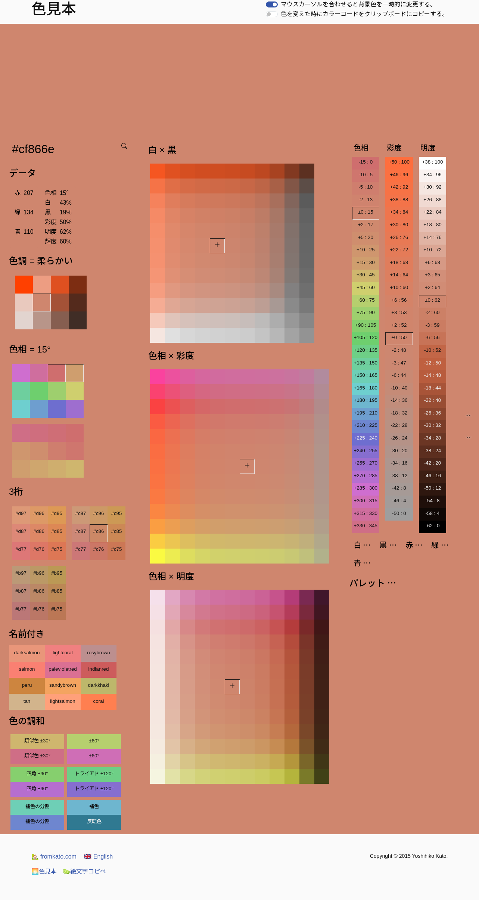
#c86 (98, 531)
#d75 (56, 549)
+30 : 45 (366, 274)
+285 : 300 (365, 488)
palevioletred (63, 669)
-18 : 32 (399, 413)
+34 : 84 (399, 212)
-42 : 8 (399, 488)
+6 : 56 (399, 300)
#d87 (21, 531)
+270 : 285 (365, 475)
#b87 (21, 591)
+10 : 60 (399, 287)
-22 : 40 (432, 400)
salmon (27, 669)
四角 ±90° (37, 773)
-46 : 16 (432, 475)
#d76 (38, 549)
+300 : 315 (365, 500)
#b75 (56, 609)
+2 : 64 (432, 287)
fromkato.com (54, 856)
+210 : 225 (365, 425)
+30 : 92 (432, 187)
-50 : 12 (432, 488)
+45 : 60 (366, 287)
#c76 (98, 549)
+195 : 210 (365, 413)
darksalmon (27, 652)
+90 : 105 (365, 325)
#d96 (38, 513)
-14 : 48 (432, 375)
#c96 (98, 513)
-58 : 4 (433, 513)
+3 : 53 (399, 312)
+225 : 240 (365, 438)
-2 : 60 (433, 312)
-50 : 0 (399, 513)
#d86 (38, 531)
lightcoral (62, 652)
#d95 (56, 513)
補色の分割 (37, 806)
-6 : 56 (433, 337)
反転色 (94, 821)
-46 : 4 (399, 500)
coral (98, 701)
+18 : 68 (399, 262)
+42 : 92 (399, 187)
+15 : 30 (366, 262)
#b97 (21, 573)
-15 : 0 (365, 162)
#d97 (21, 513)
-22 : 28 (399, 425)
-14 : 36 (399, 400)
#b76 (38, 609)
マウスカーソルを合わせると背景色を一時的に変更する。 (358, 4)
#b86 (38, 591)
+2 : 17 (365, 224)
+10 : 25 (366, 249)
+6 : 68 (432, 262)
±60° (94, 741)
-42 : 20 (432, 463)
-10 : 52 (432, 350)
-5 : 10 (365, 187)
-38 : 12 (399, 475)
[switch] (272, 4)
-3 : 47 (399, 363)
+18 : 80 (432, 224)
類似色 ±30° (37, 741)
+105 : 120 (365, 337)
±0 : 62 (432, 300)
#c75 (116, 549)
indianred (98, 669)
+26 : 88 (432, 199)
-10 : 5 (365, 174)
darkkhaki (98, 685)
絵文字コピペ (84, 871)
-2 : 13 (365, 199)
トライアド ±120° (94, 773)
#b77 (21, 609)
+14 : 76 (432, 237)
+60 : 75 (366, 300)
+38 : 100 (432, 162)
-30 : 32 (432, 425)
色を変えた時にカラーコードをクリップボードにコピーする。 (364, 14)
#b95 (56, 573)
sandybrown (62, 685)
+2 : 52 (399, 325)
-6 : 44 (399, 375)
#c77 (80, 549)
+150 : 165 (365, 375)
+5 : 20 (365, 237)
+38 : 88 (399, 199)
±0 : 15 (365, 212)
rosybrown (98, 652)
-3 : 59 (433, 325)
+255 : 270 (365, 463)
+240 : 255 (365, 450)
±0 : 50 (399, 337)
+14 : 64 (399, 274)
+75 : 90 (366, 312)
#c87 (80, 531)
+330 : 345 (365, 525)
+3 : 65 (432, 274)
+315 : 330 (365, 513)
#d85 (56, 531)
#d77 (21, 549)
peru (27, 685)
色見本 (44, 871)
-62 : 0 (433, 525)
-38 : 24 (432, 450)
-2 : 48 (399, 350)
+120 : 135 (365, 350)
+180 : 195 (365, 400)
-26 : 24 (399, 438)
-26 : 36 (432, 413)
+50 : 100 (399, 162)
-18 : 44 (432, 388)
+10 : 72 (432, 249)
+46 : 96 (399, 174)
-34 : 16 (399, 463)
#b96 (38, 573)
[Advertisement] (240, 80)
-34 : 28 (432, 438)
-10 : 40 (399, 388)
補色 (94, 806)
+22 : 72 (399, 249)
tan (27, 701)
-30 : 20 (399, 450)
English (98, 856)
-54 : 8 (433, 500)
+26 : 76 (399, 237)
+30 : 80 (399, 224)
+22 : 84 (432, 212)
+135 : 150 (365, 363)
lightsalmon (62, 701)
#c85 (116, 531)
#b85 (56, 591)
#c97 (80, 513)
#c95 (116, 513)
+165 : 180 (365, 388)
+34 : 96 (432, 174)
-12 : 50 (432, 363)
